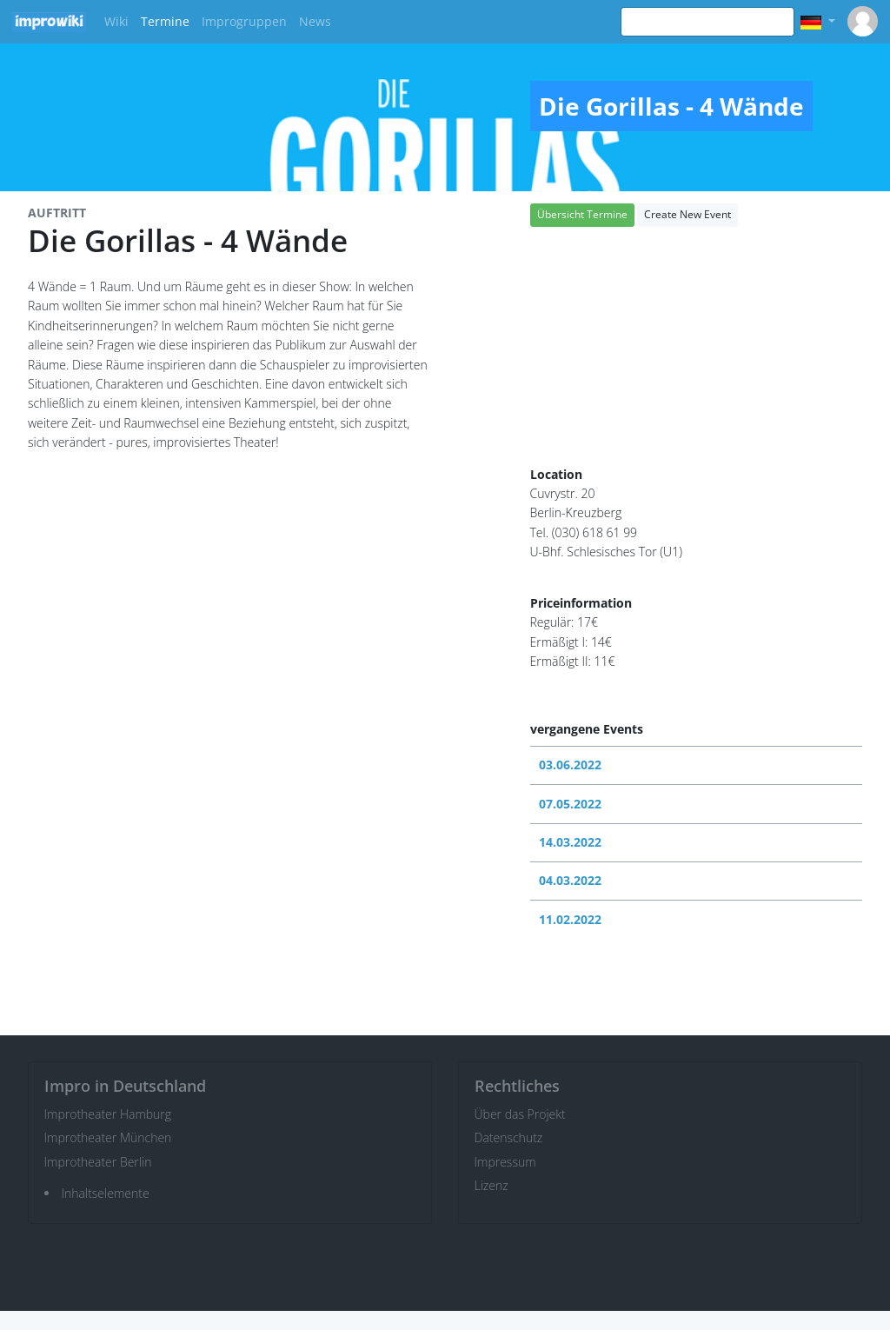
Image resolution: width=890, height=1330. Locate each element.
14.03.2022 (570, 842)
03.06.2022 (570, 764)
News (315, 21)
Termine (165, 21)
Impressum (505, 1162)
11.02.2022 (570, 919)
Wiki (116, 21)
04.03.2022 (570, 880)
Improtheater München (108, 1137)
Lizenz (491, 1185)
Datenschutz (509, 1137)
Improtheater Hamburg (108, 1114)
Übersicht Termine (582, 214)
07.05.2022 (570, 803)
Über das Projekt (520, 1114)
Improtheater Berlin (98, 1162)
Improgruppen (244, 21)
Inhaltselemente (105, 1193)
